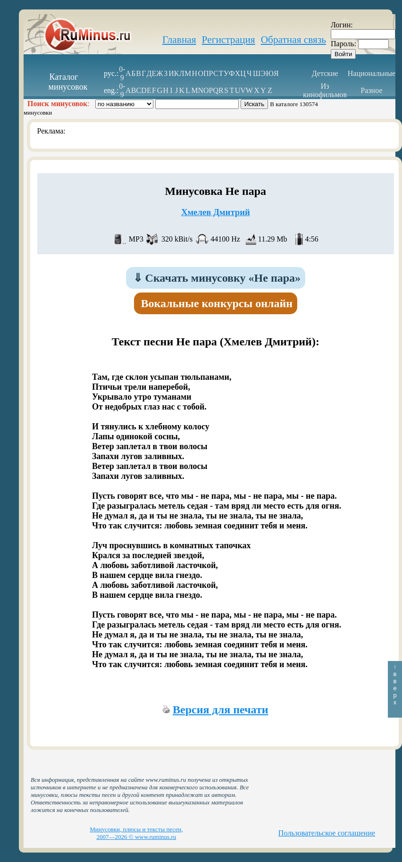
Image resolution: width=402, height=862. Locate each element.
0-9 (122, 73)
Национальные (371, 73)
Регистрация (228, 39)
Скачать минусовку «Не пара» (217, 278)
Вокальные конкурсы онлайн (217, 303)
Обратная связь (293, 39)
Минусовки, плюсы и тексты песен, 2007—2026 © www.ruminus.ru (136, 833)
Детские (325, 73)
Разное (371, 90)
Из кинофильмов (325, 90)
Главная (179, 39)
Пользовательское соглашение (326, 833)
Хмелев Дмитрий (215, 212)
